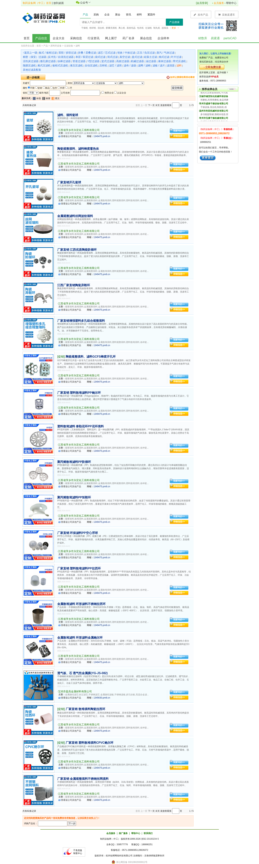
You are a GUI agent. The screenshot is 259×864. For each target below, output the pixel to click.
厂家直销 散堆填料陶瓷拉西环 (85, 709)
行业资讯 (93, 38)
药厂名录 (128, 38)
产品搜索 (174, 22)
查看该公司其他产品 (71, 136)
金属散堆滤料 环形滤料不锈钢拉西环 (81, 604)
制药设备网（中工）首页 (37, 2)
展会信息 (146, 38)
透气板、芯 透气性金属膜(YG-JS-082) (82, 673)
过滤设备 (68, 45)
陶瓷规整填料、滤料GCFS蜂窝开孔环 (90, 356)
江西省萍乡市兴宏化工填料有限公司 (79, 130)
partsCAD (229, 38)
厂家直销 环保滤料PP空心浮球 (77, 532)
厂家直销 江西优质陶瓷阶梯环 (77, 249)
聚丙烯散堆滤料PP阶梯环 (74, 461)
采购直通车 (226, 14)
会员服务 (219, 2)
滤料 (77, 45)
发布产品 (201, 14)
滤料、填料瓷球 (67, 115)
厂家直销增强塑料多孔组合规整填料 (81, 320)
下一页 (151, 105)
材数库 (202, 38)
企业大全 (59, 38)
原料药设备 (56, 45)
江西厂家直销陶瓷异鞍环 (73, 285)
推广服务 (123, 833)
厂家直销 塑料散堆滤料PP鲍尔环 (79, 392)
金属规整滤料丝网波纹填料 (75, 216)
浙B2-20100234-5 (150, 839)
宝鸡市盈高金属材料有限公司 (75, 691)
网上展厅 (111, 38)
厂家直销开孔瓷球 (69, 182)
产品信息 (41, 38)
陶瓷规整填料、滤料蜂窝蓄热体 (78, 148)
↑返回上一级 (30, 52)
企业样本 (163, 38)
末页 (157, 105)
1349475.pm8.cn (102, 136)
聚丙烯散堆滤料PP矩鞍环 (74, 497)
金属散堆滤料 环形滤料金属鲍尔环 (80, 637)
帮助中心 (231, 2)
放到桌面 (58, 2)
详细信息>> (179, 136)
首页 (27, 38)
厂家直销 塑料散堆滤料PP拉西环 (79, 568)
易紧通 (215, 38)
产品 (45, 45)
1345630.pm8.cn (102, 697)
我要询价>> (179, 130)
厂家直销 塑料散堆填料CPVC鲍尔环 (89, 742)
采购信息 (76, 38)
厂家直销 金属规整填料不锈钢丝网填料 (83, 778)
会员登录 (202, 2)
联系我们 (148, 833)
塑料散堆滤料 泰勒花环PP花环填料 (80, 426)
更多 (175, 28)
